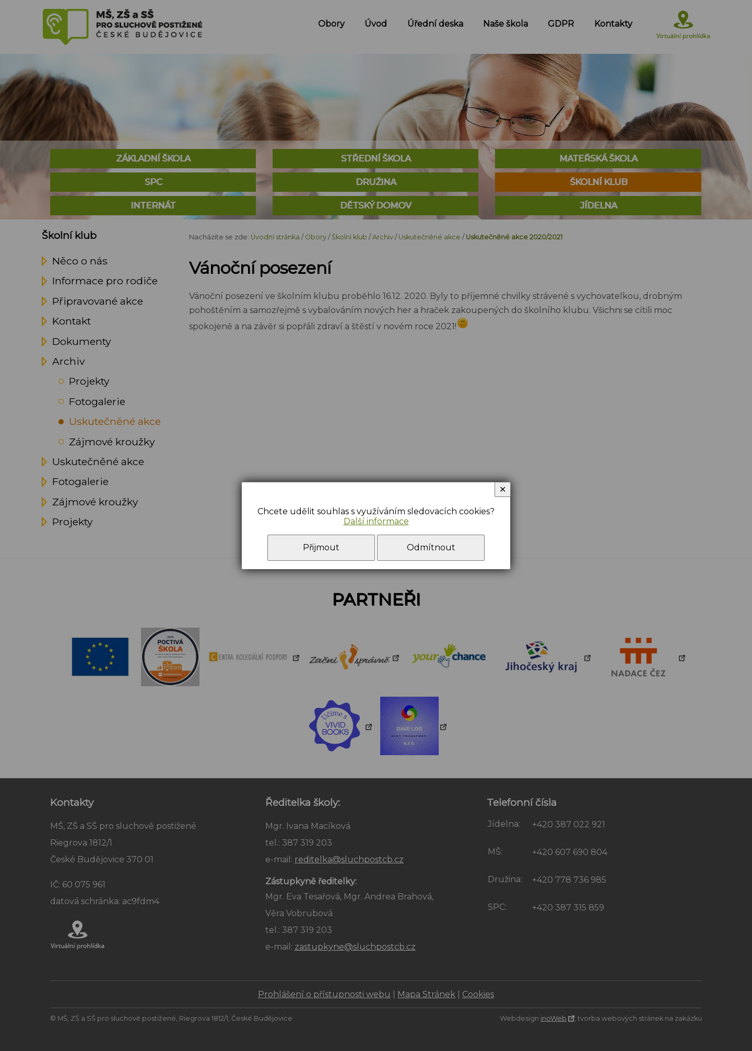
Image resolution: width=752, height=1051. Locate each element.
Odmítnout (431, 547)
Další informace (376, 521)
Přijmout (321, 547)
